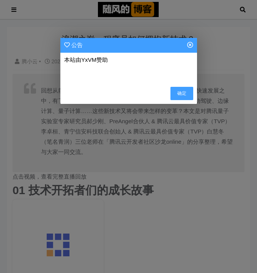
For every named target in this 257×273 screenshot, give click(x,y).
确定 (181, 93)
